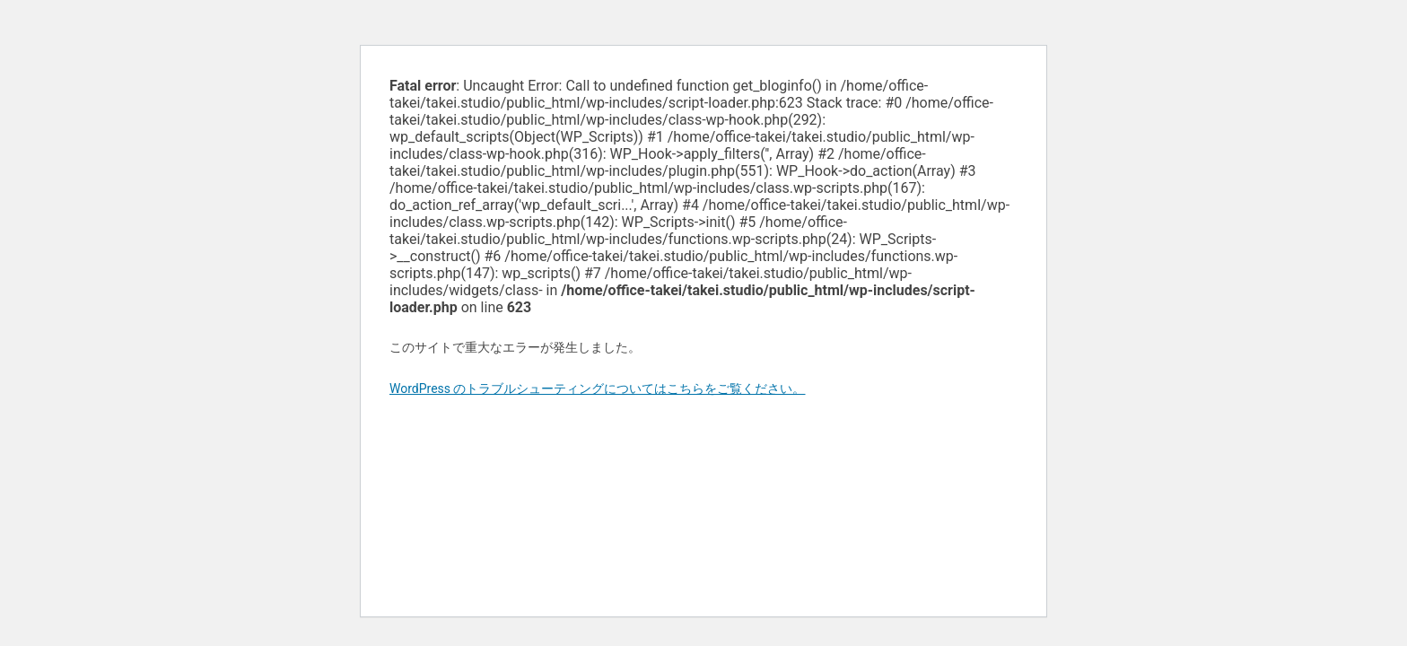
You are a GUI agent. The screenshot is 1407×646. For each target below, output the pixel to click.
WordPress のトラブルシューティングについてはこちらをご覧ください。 (597, 388)
